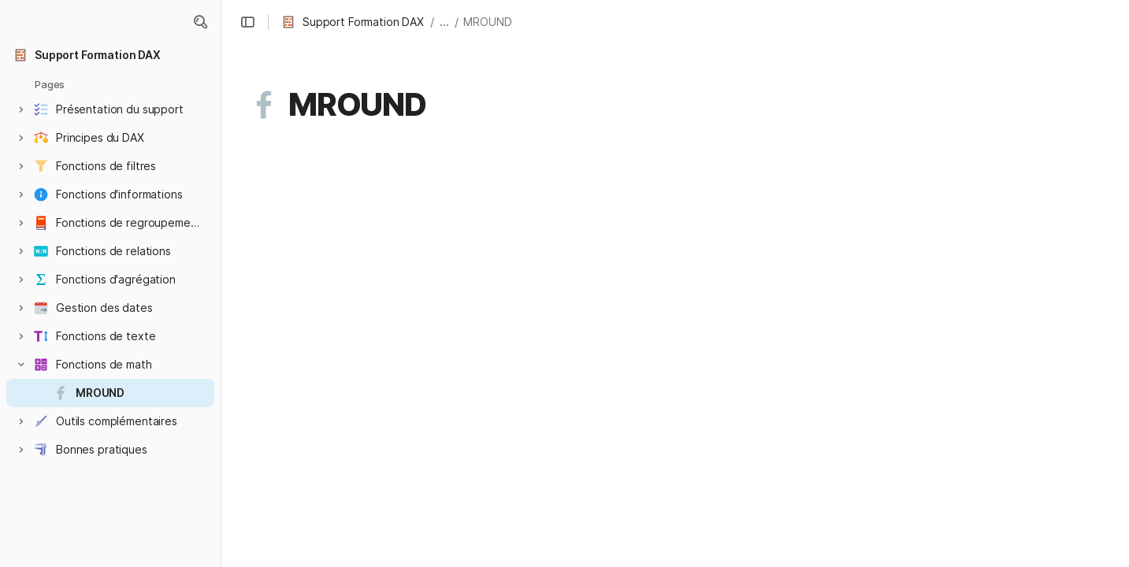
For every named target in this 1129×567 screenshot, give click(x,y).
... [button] (444, 21)
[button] (200, 22)
